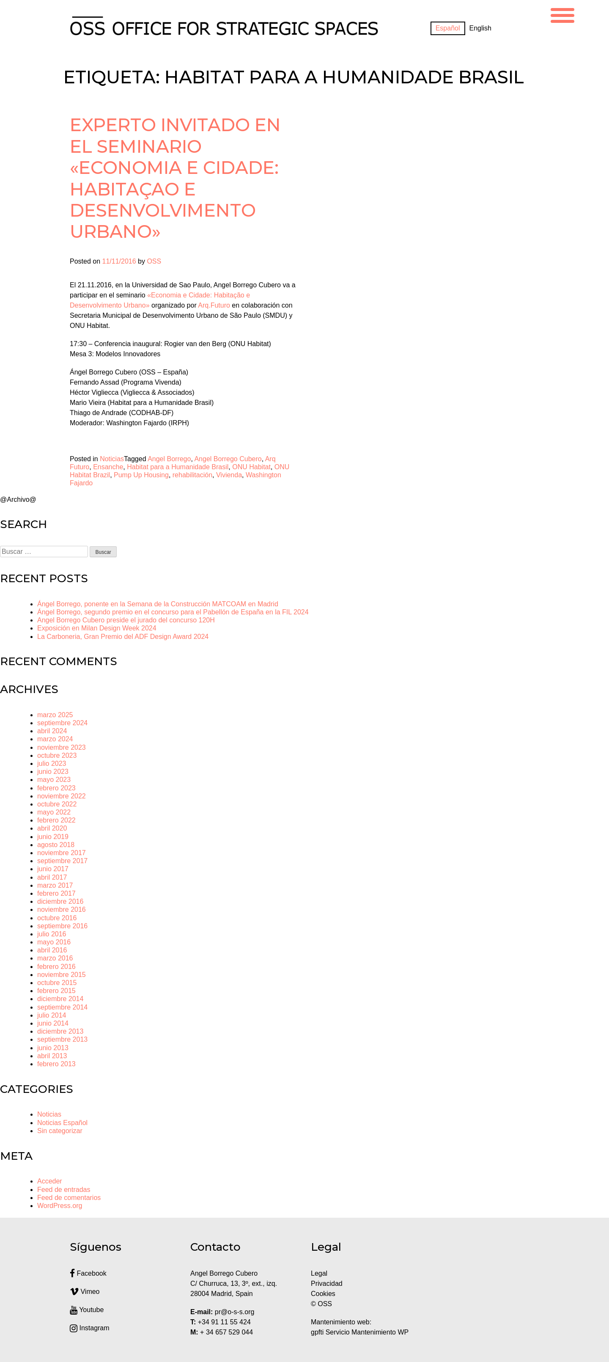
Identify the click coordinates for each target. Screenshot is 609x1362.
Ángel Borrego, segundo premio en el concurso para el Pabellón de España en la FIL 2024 (173, 612)
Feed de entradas (63, 1189)
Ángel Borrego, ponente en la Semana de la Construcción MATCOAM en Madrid (157, 604)
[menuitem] (447, 28)
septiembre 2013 (62, 1039)
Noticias (112, 458)
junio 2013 (53, 1047)
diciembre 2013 (60, 1031)
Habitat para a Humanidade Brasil (177, 467)
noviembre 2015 (61, 974)
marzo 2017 (55, 885)
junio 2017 (53, 868)
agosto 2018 (55, 844)
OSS (154, 261)
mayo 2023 (54, 779)
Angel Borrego (169, 458)
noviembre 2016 (61, 909)
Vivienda (229, 475)
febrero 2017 (56, 893)
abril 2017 (52, 877)
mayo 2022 (54, 812)
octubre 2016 (57, 918)
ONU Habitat (251, 467)
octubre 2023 (57, 755)
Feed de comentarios (69, 1197)
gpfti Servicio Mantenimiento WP (360, 1332)
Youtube (87, 1309)
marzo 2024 (55, 739)
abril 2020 (52, 828)
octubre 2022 (57, 804)
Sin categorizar (59, 1130)
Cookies (323, 1293)
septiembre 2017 (62, 860)
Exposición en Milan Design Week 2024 (96, 628)
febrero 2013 (56, 1064)
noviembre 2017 (61, 852)
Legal (320, 1273)
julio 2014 (51, 1015)
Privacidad (327, 1283)
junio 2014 (53, 1023)
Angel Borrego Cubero (227, 458)
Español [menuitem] (448, 28)
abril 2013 (52, 1055)
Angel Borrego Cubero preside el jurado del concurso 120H (126, 620)
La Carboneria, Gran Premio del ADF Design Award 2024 (122, 636)
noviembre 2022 (61, 796)
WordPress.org (59, 1205)
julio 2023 (51, 763)
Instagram (90, 1328)
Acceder (49, 1181)
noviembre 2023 (61, 747)
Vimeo (85, 1291)
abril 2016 (52, 950)
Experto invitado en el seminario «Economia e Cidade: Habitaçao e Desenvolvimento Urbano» (175, 178)
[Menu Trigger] (562, 14)
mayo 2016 (54, 942)
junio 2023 (53, 771)
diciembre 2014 (60, 998)
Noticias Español (62, 1122)
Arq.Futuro (214, 305)
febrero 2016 (56, 966)
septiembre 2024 (62, 722)
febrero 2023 (56, 788)
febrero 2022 (56, 820)
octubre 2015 (57, 982)
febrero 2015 (56, 990)
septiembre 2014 (62, 1007)
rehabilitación (192, 475)
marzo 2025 (55, 714)
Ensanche (108, 467)
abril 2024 (52, 731)
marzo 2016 (55, 958)
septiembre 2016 (62, 926)
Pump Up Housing (141, 475)
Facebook (88, 1273)
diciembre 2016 (60, 901)
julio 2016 (51, 934)
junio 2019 (53, 836)
